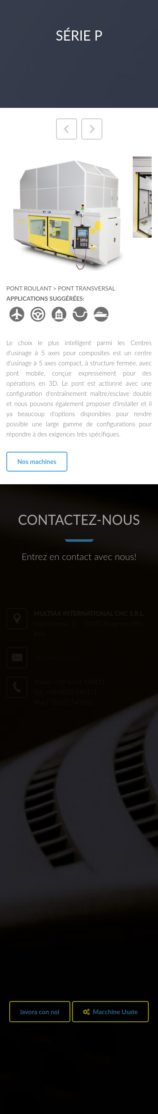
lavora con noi (39, 1011)
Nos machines (36, 461)
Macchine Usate (110, 1011)
